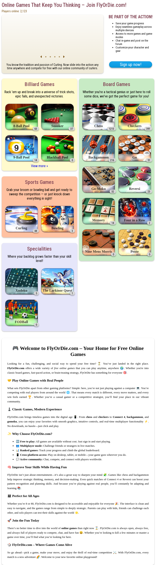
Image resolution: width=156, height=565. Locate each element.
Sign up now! (130, 64)
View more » (39, 166)
